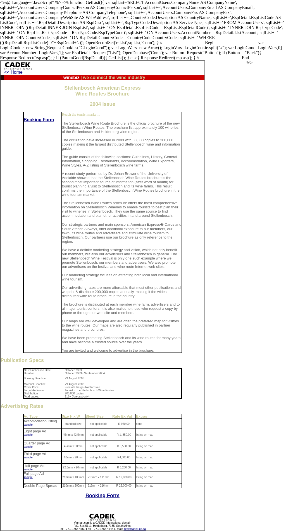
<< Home (13, 72)
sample (28, 424)
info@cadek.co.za (135, 528)
